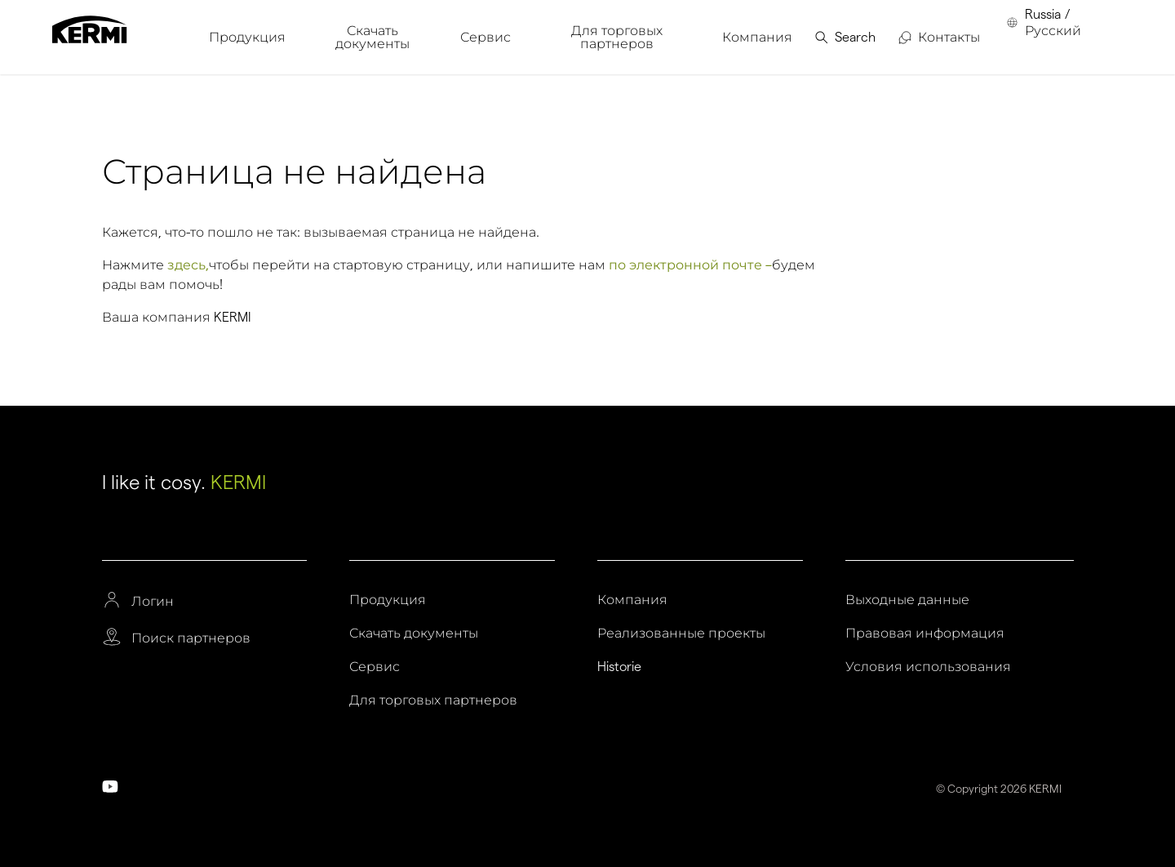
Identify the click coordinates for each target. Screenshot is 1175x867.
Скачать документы (413, 633)
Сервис (374, 667)
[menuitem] (247, 37)
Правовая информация (924, 633)
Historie (619, 667)
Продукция (387, 600)
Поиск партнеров (191, 638)
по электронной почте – (690, 265)
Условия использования (928, 667)
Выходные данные (907, 600)
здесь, (188, 265)
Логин (152, 601)
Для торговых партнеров (433, 700)
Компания (632, 600)
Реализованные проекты (681, 633)
